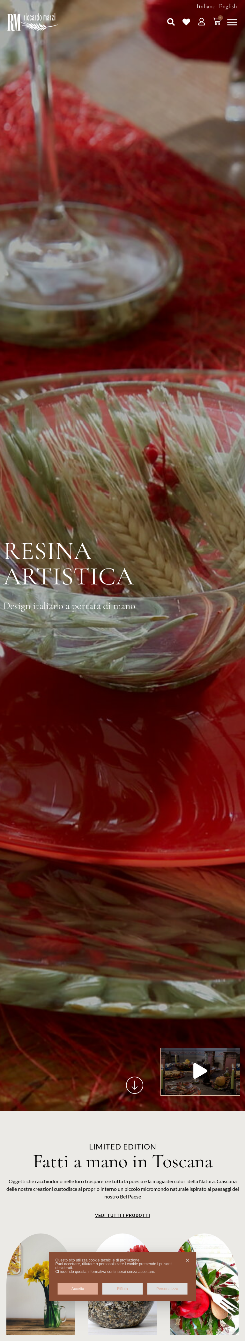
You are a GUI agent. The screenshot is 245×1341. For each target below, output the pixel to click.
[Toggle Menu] (232, 22)
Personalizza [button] (167, 1289)
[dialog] (122, 1276)
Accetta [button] (77, 1289)
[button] (171, 22)
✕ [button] (187, 1260)
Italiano (206, 6)
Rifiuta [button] (122, 1289)
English (228, 6)
